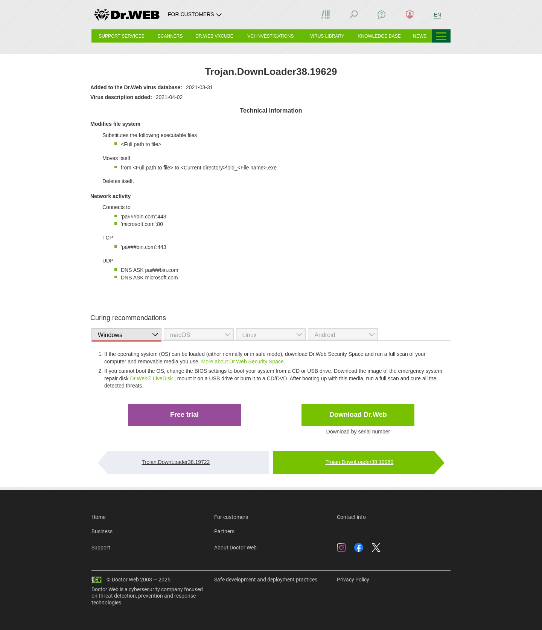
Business (102, 531)
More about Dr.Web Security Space (242, 361)
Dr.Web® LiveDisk (151, 378)
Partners (224, 531)
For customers (231, 517)
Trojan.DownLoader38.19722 (176, 462)
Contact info (351, 517)
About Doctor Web (235, 547)
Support (100, 547)
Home (98, 517)
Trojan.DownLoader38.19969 (359, 462)
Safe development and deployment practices (265, 580)
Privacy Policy (353, 580)
